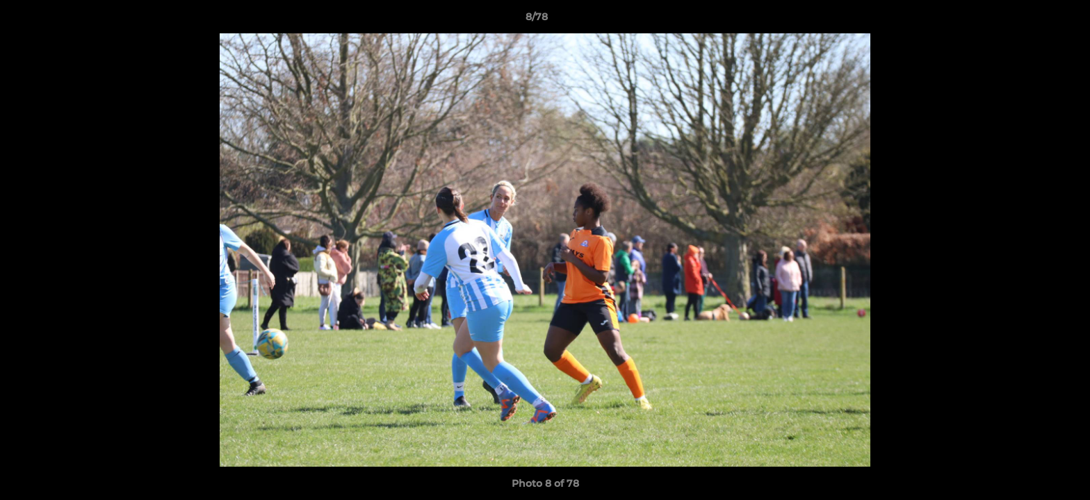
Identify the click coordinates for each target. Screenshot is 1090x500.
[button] (1031, 20)
